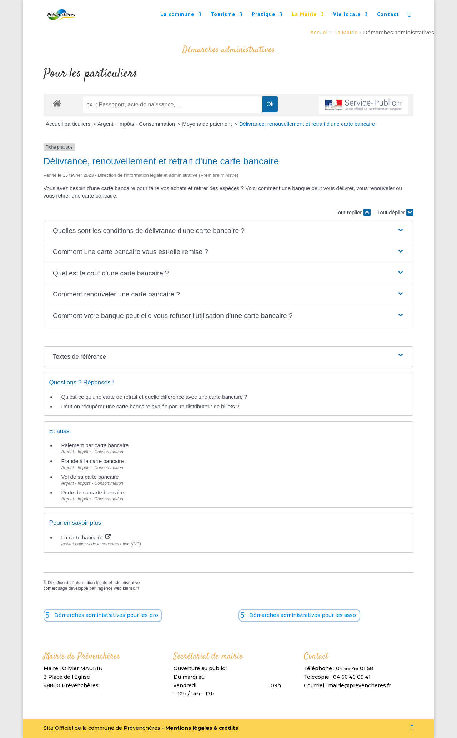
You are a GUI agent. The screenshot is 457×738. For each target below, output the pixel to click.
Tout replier (352, 212)
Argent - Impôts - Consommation (136, 124)
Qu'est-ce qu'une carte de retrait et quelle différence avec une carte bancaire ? (154, 397)
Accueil (319, 32)
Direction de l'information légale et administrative (94, 582)
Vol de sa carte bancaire (90, 477)
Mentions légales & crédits (201, 728)
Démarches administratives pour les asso (302, 615)
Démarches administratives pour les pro (106, 615)
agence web (110, 588)
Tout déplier (395, 212)
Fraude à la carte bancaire (92, 461)
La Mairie (304, 15)
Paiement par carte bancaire (95, 445)
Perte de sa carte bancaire (92, 492)
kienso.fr (131, 588)
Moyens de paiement (207, 124)
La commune (177, 15)
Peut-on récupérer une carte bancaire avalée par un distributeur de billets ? (150, 406)
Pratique (263, 15)
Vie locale (347, 15)
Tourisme (223, 15)
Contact (388, 15)
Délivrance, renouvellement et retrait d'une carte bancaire (307, 124)
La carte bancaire (86, 537)
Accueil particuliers (69, 124)
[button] (228, 230)
